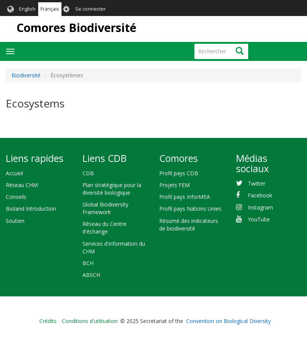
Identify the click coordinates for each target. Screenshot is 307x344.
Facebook (260, 195)
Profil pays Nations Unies (190, 208)
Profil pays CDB (178, 173)
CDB (88, 173)
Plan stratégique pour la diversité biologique (111, 188)
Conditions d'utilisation (90, 321)
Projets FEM (174, 185)
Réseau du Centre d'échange (104, 227)
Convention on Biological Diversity (228, 321)
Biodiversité (25, 75)
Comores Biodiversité (76, 27)
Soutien (15, 220)
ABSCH (91, 274)
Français (49, 9)
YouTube (259, 219)
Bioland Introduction (31, 208)
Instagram (260, 207)
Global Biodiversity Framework (105, 208)
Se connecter (90, 9)
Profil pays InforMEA (184, 196)
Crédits (48, 321)
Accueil (14, 173)
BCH (88, 263)
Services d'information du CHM (113, 247)
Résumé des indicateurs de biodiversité (188, 224)
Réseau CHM (22, 185)
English (27, 9)
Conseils (16, 196)
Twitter (256, 183)
